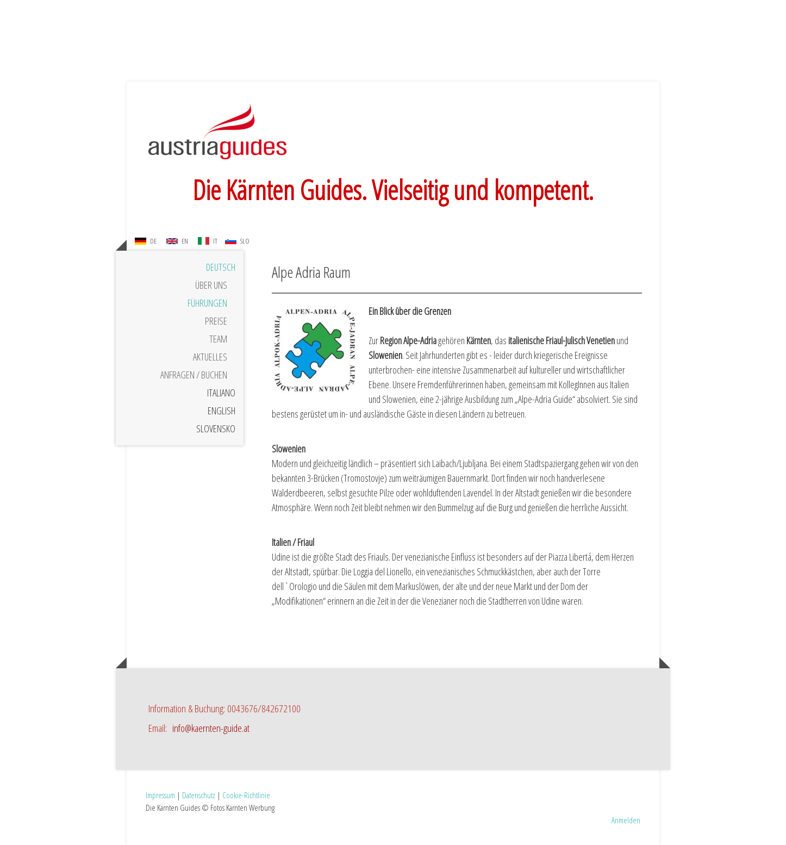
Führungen (207, 302)
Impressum (160, 795)
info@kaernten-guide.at (210, 728)
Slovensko (215, 428)
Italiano (221, 392)
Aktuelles (210, 356)
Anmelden (626, 820)
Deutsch (220, 267)
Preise (216, 320)
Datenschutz (198, 795)
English (221, 410)
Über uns (211, 284)
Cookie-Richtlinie (246, 795)
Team (218, 338)
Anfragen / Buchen (193, 374)
